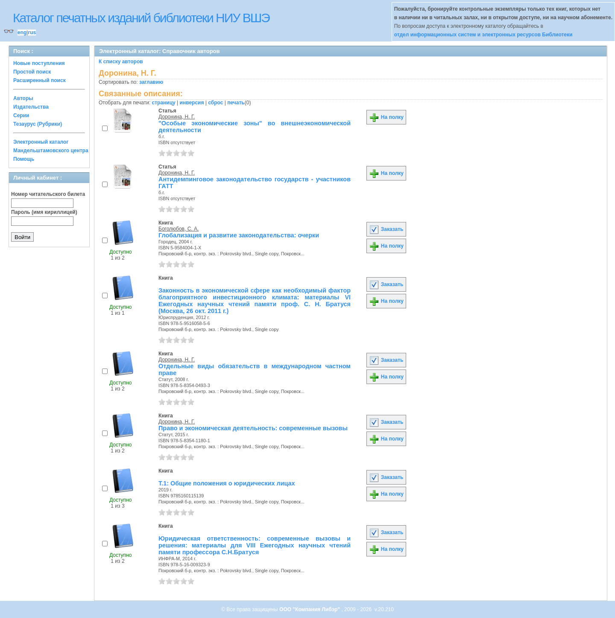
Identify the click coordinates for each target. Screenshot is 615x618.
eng (22, 32)
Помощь (23, 159)
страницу (164, 103)
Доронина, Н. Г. (176, 117)
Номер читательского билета (48, 194)
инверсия (192, 103)
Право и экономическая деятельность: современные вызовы (253, 428)
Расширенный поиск (39, 80)
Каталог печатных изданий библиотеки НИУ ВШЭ (141, 18)
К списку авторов (121, 62)
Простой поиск (32, 72)
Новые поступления (39, 63)
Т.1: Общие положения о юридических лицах (226, 483)
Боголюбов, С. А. (178, 229)
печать (236, 103)
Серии (21, 115)
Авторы (23, 98)
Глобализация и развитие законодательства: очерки (238, 235)
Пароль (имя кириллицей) (44, 212)
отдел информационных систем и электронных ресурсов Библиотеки (483, 35)
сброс (215, 103)
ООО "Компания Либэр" (310, 609)
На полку (386, 117)
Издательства (31, 107)
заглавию (151, 82)
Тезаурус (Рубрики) (37, 124)
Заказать (386, 229)
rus (32, 32)
